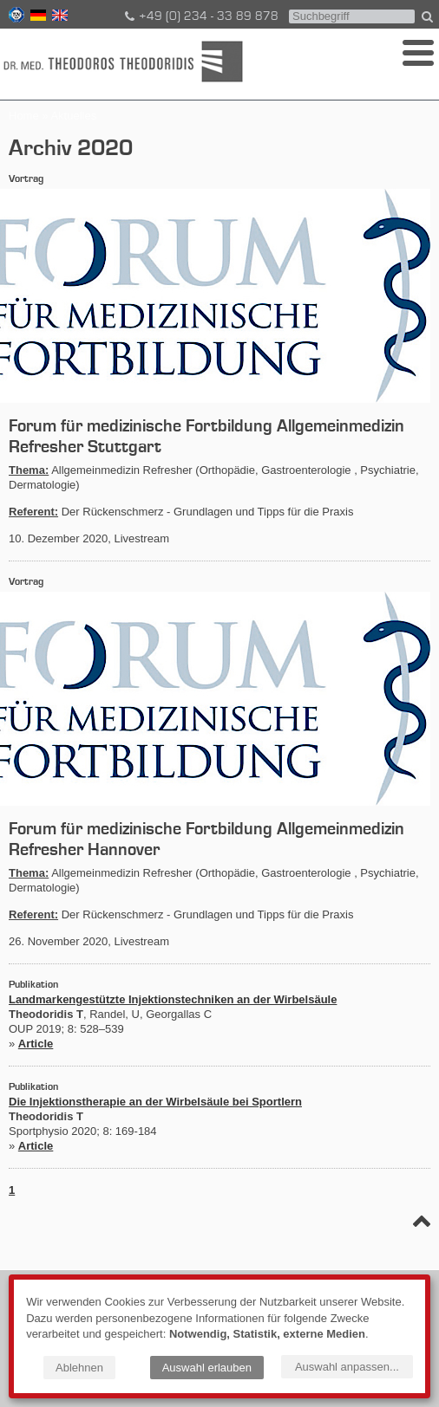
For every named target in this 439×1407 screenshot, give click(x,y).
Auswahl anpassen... (347, 1366)
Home (24, 115)
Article (35, 1043)
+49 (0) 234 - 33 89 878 (200, 16)
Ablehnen (79, 1367)
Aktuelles (73, 115)
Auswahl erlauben (207, 1367)
